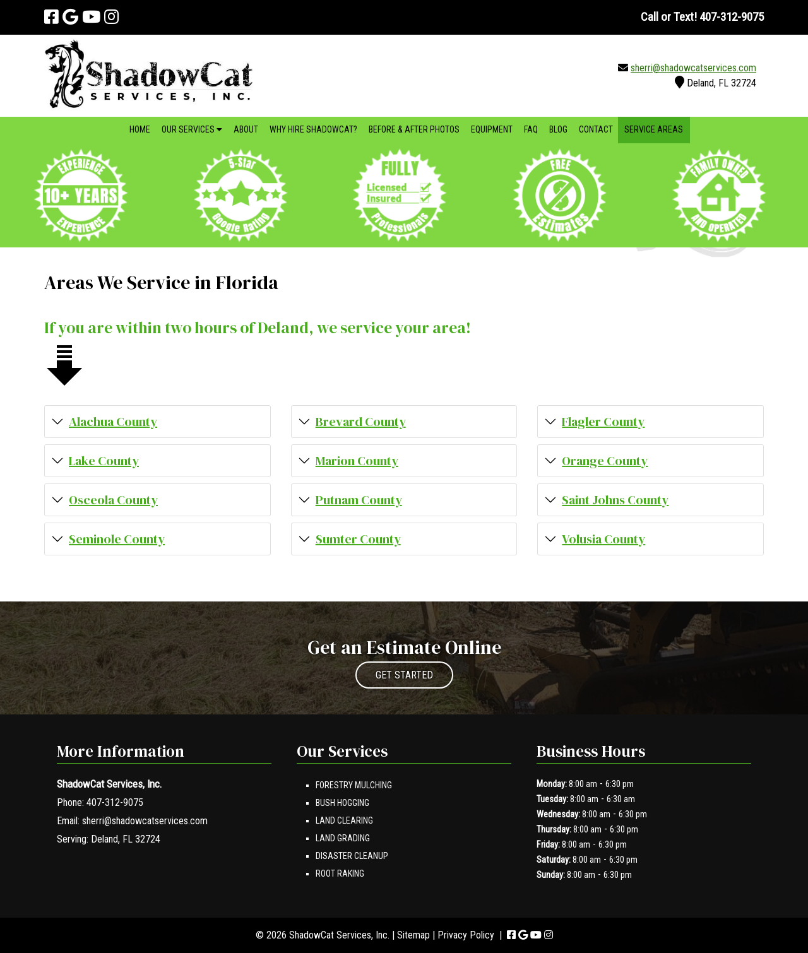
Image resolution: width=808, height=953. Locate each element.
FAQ (531, 129)
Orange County (605, 461)
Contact (596, 129)
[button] (157, 421)
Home (139, 129)
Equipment (492, 129)
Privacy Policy (465, 935)
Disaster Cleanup (352, 856)
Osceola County (113, 500)
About (246, 129)
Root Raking (340, 873)
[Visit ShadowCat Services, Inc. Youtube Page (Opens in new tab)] (91, 17)
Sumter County (358, 539)
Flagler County (603, 421)
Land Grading (343, 838)
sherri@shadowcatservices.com (693, 68)
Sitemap (413, 935)
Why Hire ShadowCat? (313, 129)
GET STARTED (404, 675)
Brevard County (361, 421)
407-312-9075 (114, 802)
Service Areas (653, 129)
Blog (558, 129)
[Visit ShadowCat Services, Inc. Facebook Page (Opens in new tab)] (51, 17)
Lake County (104, 461)
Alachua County (113, 421)
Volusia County (603, 539)
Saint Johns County (615, 500)
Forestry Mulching (354, 785)
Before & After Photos (414, 129)
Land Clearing (344, 820)
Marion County (357, 461)
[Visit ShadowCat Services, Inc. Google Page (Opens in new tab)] (70, 17)
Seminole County (117, 539)
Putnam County (359, 500)
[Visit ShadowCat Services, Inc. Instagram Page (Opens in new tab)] (111, 17)
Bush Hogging (342, 803)
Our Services (192, 129)
